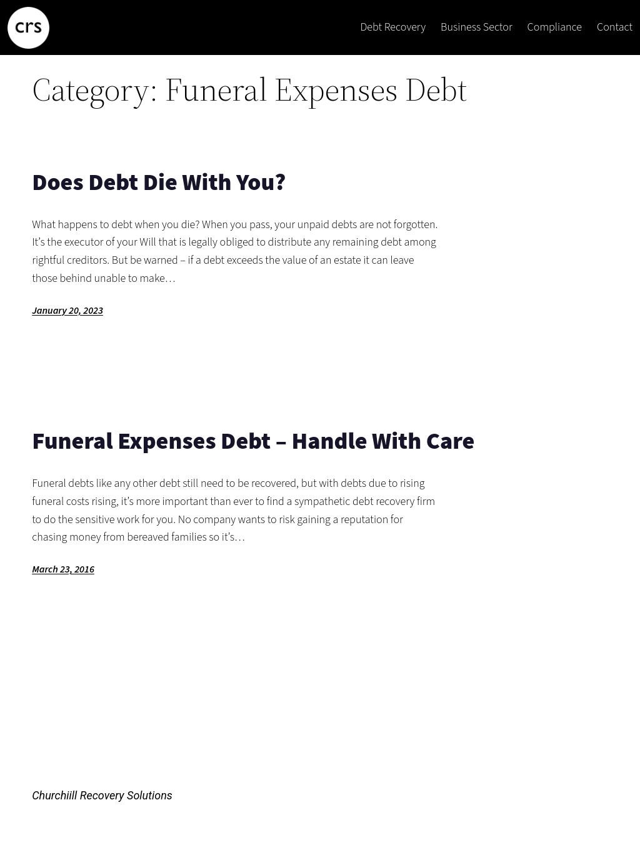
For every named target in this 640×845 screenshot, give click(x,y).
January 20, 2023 (67, 311)
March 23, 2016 (63, 569)
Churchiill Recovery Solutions (102, 795)
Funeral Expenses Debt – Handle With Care (253, 441)
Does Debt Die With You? (159, 182)
